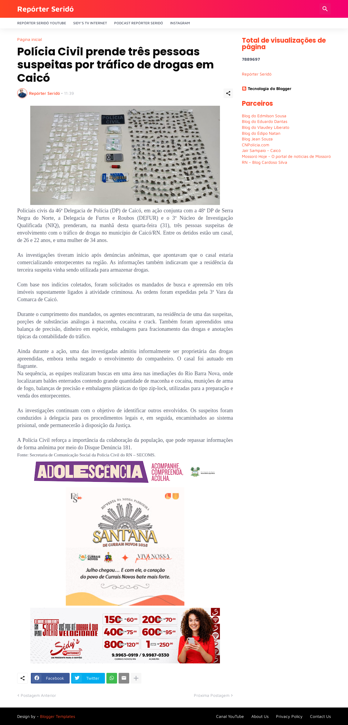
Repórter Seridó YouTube (41, 23)
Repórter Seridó (45, 8)
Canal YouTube (230, 716)
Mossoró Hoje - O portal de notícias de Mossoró (286, 156)
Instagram (180, 23)
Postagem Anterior (38, 695)
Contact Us (320, 716)
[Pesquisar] (325, 9)
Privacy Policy (289, 716)
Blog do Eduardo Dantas (264, 121)
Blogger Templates (57, 716)
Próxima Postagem (211, 695)
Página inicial (29, 39)
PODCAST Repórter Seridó (138, 23)
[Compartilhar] (228, 93)
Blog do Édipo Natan (261, 133)
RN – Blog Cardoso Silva (264, 162)
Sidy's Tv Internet (90, 23)
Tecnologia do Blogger (266, 88)
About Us (260, 716)
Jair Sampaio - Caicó (261, 150)
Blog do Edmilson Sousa (264, 115)
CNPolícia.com (255, 144)
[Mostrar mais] (136, 678)
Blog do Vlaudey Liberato (265, 127)
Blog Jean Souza (257, 138)
